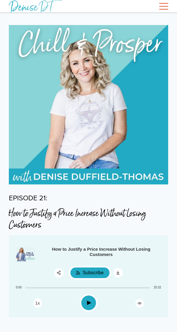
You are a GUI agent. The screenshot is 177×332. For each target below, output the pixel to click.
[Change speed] (38, 303)
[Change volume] (139, 303)
